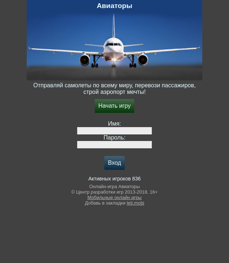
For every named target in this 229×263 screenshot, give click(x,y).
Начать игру (114, 106)
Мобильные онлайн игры (114, 197)
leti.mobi (135, 203)
